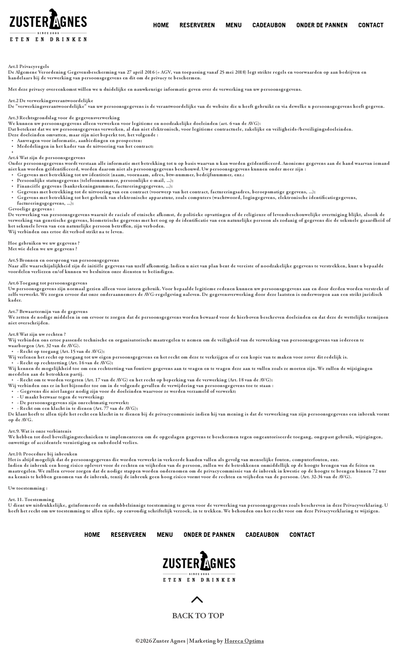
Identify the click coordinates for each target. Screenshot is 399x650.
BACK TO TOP (198, 616)
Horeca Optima (244, 641)
